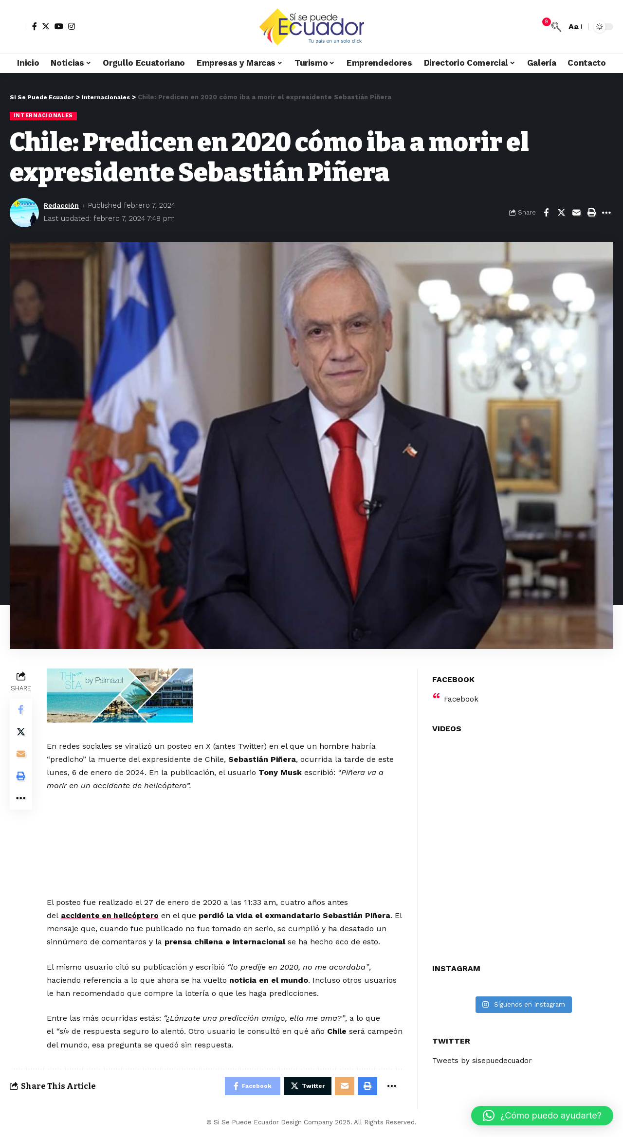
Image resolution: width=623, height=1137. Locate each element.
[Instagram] (71, 26)
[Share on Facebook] (546, 213)
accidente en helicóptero (112, 915)
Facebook (461, 693)
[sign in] (18, 26)
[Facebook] (34, 26)
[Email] (576, 213)
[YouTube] (59, 26)
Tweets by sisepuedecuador (484, 1055)
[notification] (542, 27)
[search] (556, 27)
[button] (542, 1115)
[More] (606, 213)
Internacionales (45, 115)
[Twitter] (45, 26)
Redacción (63, 205)
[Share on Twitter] (561, 213)
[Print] (591, 213)
